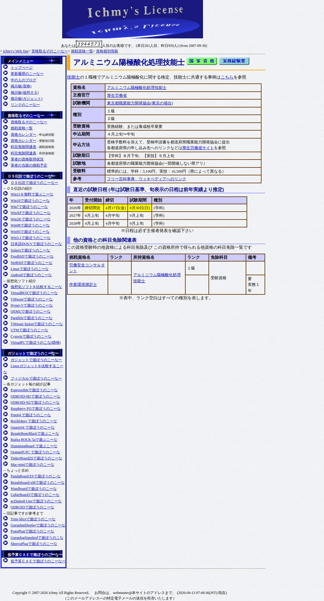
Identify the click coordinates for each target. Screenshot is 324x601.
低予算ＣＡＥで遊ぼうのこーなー (35, 555)
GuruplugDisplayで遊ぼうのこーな (38, 525)
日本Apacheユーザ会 (142, 574)
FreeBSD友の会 (77, 579)
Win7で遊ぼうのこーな (29, 207)
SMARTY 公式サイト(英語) (223, 573)
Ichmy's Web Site (16, 51)
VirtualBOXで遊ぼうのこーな (34, 293)
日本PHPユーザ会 (196, 573)
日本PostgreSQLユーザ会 (250, 579)
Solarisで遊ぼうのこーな (30, 250)
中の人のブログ (23, 80)
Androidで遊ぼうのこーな (31, 275)
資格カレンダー (23, 134)
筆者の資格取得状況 (27, 159)
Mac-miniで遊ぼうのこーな (32, 464)
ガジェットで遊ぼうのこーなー (33, 353)
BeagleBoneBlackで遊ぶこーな (35, 433)
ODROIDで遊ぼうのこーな (32, 507)
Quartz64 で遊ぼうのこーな (33, 427)
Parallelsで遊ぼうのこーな (31, 318)
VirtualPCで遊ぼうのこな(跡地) (36, 342)
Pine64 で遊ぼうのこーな (31, 415)
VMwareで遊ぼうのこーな (32, 299)
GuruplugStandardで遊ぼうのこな (37, 538)
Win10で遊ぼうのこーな (30, 201)
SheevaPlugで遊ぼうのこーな (34, 544)
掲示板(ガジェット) (26, 99)
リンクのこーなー (25, 105)
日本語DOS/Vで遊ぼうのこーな (36, 244)
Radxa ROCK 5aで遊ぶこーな (34, 440)
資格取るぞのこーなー (49, 51)
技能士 (73, 77)
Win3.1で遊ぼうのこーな (31, 238)
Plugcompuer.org (25, 579)
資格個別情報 (107, 51)
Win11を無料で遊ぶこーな (32, 194)
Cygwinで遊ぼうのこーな (31, 336)
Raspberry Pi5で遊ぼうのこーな (36, 408)
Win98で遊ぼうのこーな (30, 225)
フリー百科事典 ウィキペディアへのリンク (146, 179)
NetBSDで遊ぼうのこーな (31, 263)
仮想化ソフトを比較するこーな (36, 287)
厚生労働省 (117, 95)
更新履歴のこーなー (27, 74)
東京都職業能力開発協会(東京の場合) (140, 103)
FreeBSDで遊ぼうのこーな (32, 256)
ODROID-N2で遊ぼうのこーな (35, 402)
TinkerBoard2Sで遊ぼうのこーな (36, 458)
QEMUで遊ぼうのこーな (31, 311)
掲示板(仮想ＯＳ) (25, 92)
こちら (227, 77)
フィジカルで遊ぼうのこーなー (36, 378)
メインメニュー (20, 61)
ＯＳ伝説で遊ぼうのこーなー (31, 176)
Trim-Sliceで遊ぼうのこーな (33, 519)
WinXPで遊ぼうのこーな (31, 213)
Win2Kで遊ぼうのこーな (31, 219)
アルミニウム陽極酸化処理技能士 (136, 87)
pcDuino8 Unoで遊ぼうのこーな (36, 501)
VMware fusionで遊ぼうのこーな (37, 324)
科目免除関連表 (23, 147)
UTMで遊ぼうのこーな (29, 330)
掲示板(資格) (21, 86)
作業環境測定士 (83, 284)
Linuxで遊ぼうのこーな (30, 269)
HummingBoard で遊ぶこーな (34, 446)
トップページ (22, 67)
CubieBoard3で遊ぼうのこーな (35, 495)
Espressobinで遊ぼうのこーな (34, 390)
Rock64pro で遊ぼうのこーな (34, 421)
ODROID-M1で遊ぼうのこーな (35, 396)
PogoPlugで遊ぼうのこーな (32, 531)
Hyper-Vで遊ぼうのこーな (32, 305)
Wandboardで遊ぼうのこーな (34, 489)
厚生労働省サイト (198, 148)
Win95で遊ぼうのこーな (30, 232)
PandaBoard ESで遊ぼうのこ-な (36, 476)
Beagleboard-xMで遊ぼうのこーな (38, 482)
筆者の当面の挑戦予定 (29, 165)
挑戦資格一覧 (82, 51)
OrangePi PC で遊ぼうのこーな (35, 452)
